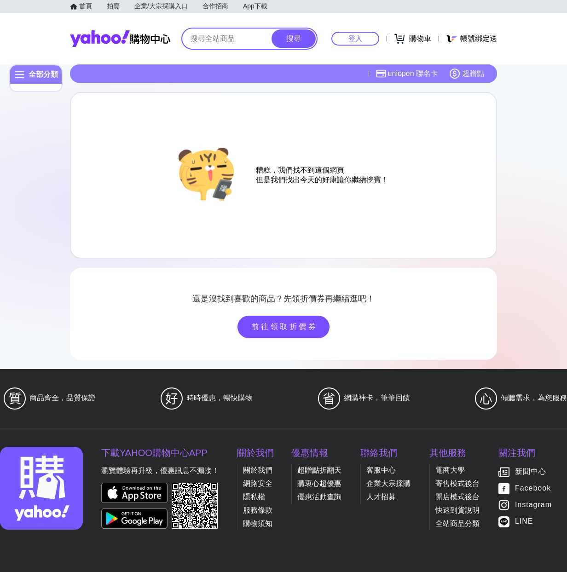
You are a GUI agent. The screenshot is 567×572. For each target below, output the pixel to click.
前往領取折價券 (285, 326)
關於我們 (257, 470)
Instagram (533, 504)
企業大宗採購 (388, 483)
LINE (524, 521)
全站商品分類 (457, 523)
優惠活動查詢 (319, 497)
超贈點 (466, 73)
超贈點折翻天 (319, 470)
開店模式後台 (457, 497)
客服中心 (381, 470)
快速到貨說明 (457, 510)
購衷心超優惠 (319, 483)
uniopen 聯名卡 (407, 73)
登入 (355, 38)
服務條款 (257, 510)
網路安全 (257, 483)
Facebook (533, 488)
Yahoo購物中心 (120, 39)
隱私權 (254, 497)
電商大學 (450, 470)
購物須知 (257, 523)
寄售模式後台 (457, 483)
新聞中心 (530, 471)
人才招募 (381, 497)
